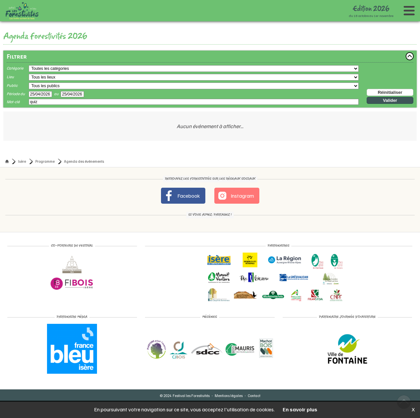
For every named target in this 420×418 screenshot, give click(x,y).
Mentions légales (229, 395)
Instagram (235, 195)
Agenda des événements (84, 161)
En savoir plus (300, 409)
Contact (254, 395)
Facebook (182, 195)
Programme (45, 161)
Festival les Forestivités (191, 395)
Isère (22, 161)
